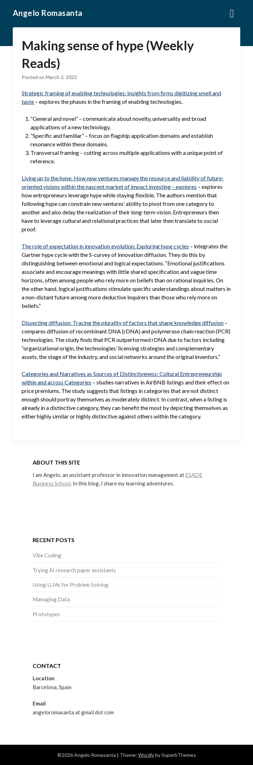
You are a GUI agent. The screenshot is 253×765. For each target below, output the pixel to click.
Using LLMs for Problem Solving (70, 584)
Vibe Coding (47, 555)
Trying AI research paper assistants (74, 570)
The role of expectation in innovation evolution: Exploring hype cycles (105, 246)
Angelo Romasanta (48, 13)
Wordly (146, 755)
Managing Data (51, 599)
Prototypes (46, 614)
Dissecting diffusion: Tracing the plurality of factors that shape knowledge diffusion (123, 322)
